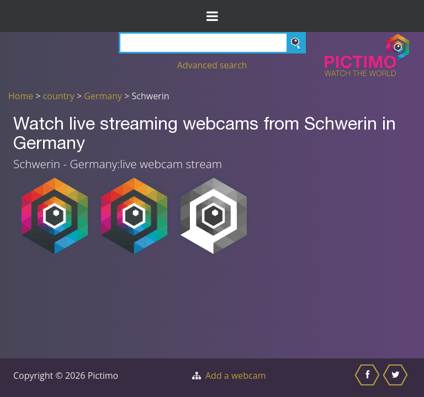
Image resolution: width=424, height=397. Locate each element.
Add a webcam (235, 375)
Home (20, 96)
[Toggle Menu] (212, 16)
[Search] (212, 42)
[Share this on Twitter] (397, 377)
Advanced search (212, 65)
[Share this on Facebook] (368, 377)
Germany (103, 96)
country (59, 96)
